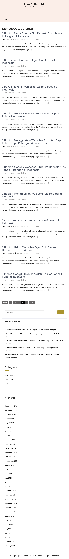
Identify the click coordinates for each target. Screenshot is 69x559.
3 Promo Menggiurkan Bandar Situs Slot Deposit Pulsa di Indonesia (32, 275)
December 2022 (11, 406)
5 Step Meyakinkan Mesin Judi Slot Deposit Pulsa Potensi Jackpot (30, 330)
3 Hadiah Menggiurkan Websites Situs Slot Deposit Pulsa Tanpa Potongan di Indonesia (33, 142)
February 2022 (10, 440)
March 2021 (9, 486)
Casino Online (10, 375)
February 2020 (10, 541)
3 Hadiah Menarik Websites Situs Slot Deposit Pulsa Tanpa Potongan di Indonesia (34, 168)
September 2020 (11, 512)
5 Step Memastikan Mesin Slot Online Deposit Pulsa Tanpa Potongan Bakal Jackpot (34, 342)
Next (31, 302)
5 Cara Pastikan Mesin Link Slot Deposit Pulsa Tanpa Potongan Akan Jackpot (31, 348)
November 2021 (11, 452)
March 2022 (9, 435)
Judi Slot (8, 384)
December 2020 (11, 499)
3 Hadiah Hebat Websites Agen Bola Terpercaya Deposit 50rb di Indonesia (32, 248)
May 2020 (8, 529)
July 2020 (8, 520)
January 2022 (10, 444)
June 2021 (8, 474)
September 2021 (11, 461)
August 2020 (9, 516)
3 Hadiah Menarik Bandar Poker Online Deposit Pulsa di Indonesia (31, 115)
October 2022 (10, 414)
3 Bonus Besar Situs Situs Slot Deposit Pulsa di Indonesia (30, 222)
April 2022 (8, 431)
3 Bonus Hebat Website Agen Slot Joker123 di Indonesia (30, 61)
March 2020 (9, 537)
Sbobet (7, 388)
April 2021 (8, 482)
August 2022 (9, 423)
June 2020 (9, 524)
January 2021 (10, 495)
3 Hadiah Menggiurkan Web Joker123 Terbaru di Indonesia (32, 195)
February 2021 (10, 491)
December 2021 (11, 448)
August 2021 (9, 465)
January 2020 (10, 546)
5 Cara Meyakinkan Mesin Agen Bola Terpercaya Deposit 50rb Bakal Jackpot (32, 335)
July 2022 (8, 427)
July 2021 (8, 469)
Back (5, 302)
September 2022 (11, 419)
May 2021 (8, 478)
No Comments (22, 39)
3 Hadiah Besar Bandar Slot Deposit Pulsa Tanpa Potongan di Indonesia (32, 35)
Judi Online (34, 39)
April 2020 (9, 533)
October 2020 (10, 508)
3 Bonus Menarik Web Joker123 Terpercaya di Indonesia (30, 88)
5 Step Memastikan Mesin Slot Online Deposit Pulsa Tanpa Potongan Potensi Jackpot (32, 355)
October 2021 (10, 457)
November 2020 (11, 503)
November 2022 (11, 410)
